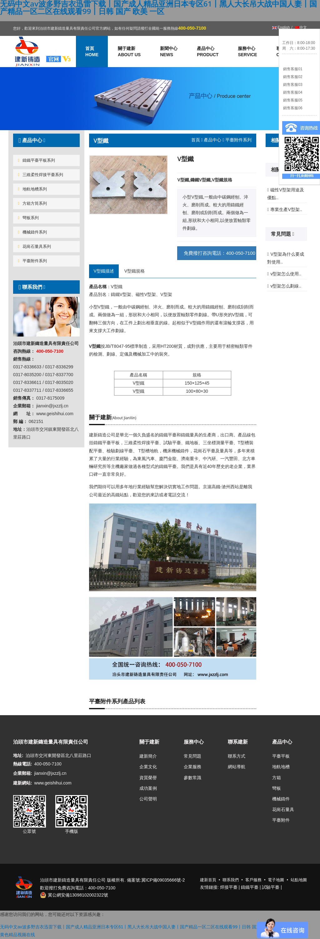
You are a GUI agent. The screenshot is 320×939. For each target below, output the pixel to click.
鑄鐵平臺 (249, 887)
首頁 (195, 139)
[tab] (46, 140)
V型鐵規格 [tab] (134, 270)
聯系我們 (30, 286)
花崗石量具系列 (34, 246)
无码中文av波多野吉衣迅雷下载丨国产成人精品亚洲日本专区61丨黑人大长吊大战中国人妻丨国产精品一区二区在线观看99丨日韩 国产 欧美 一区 (140, 926)
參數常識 (192, 777)
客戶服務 (253, 880)
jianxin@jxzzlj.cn (50, 773)
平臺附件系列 (32, 260)
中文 (300, 27)
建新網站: (22, 782)
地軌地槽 (281, 766)
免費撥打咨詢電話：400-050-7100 (219, 253)
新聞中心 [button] (169, 52)
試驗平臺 (270, 887)
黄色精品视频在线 (17, 934)
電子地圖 (276, 880)
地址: (18, 755)
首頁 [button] (91, 52)
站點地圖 (299, 880)
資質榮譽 (148, 777)
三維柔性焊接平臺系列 (40, 174)
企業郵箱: (22, 773)
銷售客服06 (292, 108)
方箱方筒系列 (32, 203)
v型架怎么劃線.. (285, 285)
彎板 (276, 788)
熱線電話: (22, 763)
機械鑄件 (281, 798)
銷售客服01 (292, 69)
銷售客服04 (292, 92)
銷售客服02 (292, 77)
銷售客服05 (292, 100)
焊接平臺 (229, 887)
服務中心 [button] (247, 52)
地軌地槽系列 (32, 189)
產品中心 (212, 139)
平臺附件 (281, 820)
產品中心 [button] (207, 52)
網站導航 (236, 766)
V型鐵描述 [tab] (104, 270)
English (281, 27)
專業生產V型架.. (286, 209)
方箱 (276, 777)
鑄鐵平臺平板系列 (36, 160)
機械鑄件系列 (32, 232)
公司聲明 (148, 798)
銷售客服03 (292, 84)
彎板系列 (28, 217)
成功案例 (148, 788)
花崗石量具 (283, 809)
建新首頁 (208, 880)
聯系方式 (236, 756)
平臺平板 (281, 756)
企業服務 (192, 766)
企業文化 (148, 766)
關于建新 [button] (129, 52)
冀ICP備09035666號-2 (163, 880)
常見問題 (281, 233)
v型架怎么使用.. (285, 273)
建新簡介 (148, 756)
